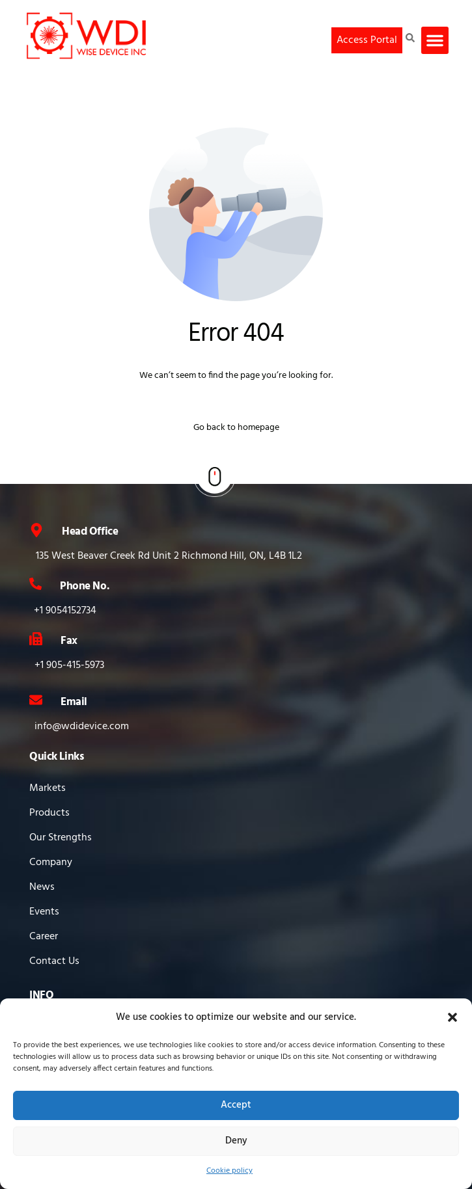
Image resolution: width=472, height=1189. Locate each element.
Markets (47, 788)
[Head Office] (36, 530)
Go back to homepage (236, 427)
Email (74, 702)
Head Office (90, 532)
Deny (236, 1141)
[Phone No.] (35, 584)
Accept (236, 1105)
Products (49, 813)
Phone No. (84, 586)
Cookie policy (229, 1170)
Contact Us (54, 961)
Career (43, 936)
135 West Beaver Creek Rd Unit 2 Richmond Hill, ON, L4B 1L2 (169, 556)
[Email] (35, 699)
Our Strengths (60, 837)
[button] (452, 1017)
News (42, 887)
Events (44, 911)
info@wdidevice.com (82, 726)
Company (50, 862)
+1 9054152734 (65, 610)
